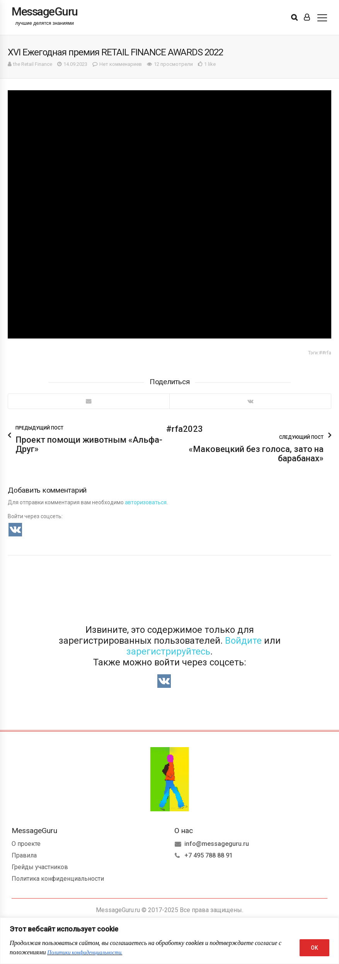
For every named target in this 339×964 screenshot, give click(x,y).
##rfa (325, 353)
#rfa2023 (184, 429)
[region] (169, 941)
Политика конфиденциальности (58, 878)
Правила (24, 855)
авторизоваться (146, 502)
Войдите (243, 640)
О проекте (26, 843)
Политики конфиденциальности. (84, 952)
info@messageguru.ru (216, 843)
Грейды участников (40, 867)
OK (314, 948)
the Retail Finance (32, 64)
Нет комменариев (120, 64)
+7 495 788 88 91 (208, 855)
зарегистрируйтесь (168, 651)
